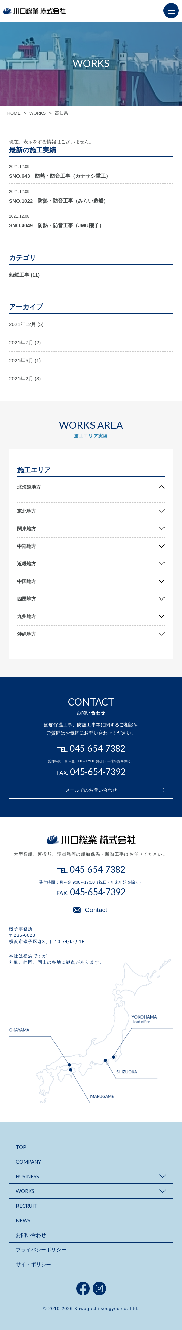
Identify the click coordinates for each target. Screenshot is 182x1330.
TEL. (91, 749)
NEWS (23, 1220)
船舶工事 (19, 275)
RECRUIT (26, 1206)
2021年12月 (22, 324)
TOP (21, 1147)
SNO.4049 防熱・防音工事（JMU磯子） (56, 225)
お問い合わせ (31, 1235)
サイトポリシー (33, 1264)
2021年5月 (21, 360)
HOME (14, 113)
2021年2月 (21, 378)
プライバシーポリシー (41, 1249)
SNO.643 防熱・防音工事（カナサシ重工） (60, 176)
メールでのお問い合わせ (91, 790)
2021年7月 (21, 342)
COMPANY (28, 1162)
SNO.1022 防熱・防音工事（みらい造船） (58, 201)
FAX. (91, 772)
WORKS (37, 113)
